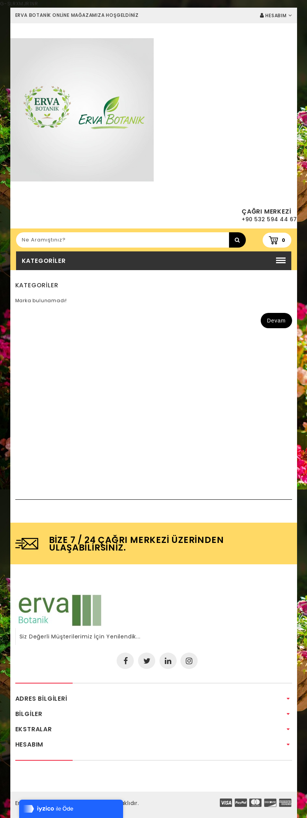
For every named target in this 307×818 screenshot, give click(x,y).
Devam (276, 320)
